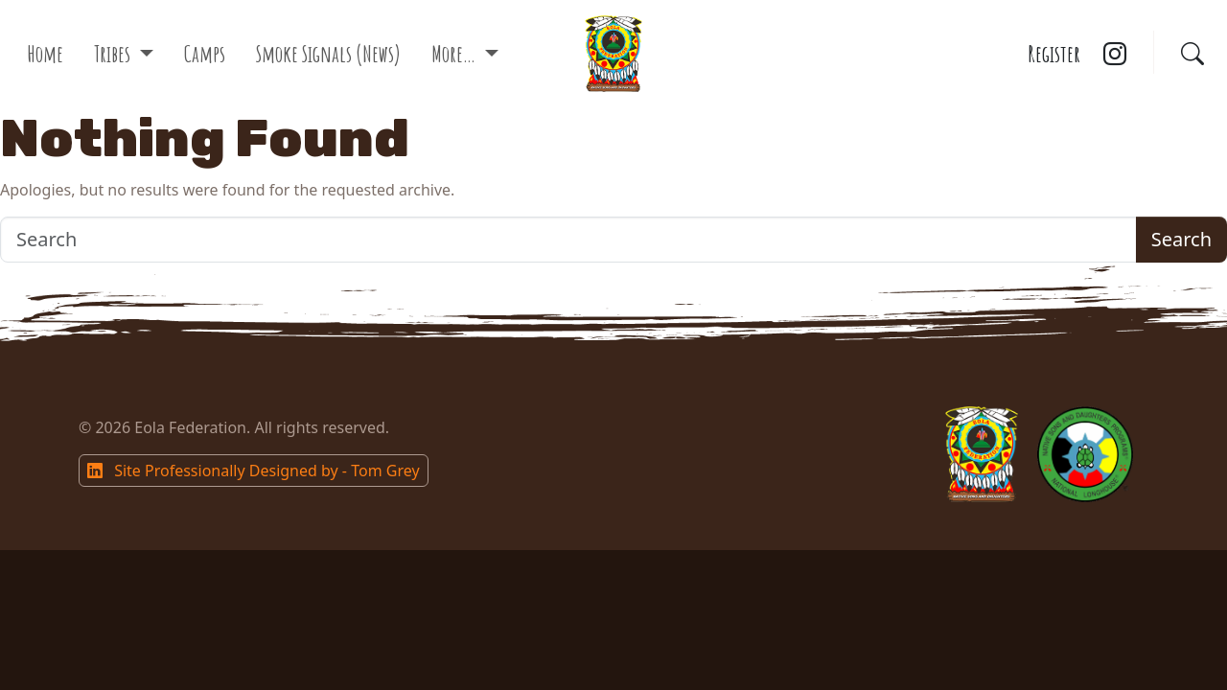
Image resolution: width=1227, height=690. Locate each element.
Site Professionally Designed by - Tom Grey (253, 470)
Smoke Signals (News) (328, 53)
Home (45, 53)
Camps (204, 53)
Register (1054, 53)
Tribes (114, 53)
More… (455, 53)
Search (1181, 239)
